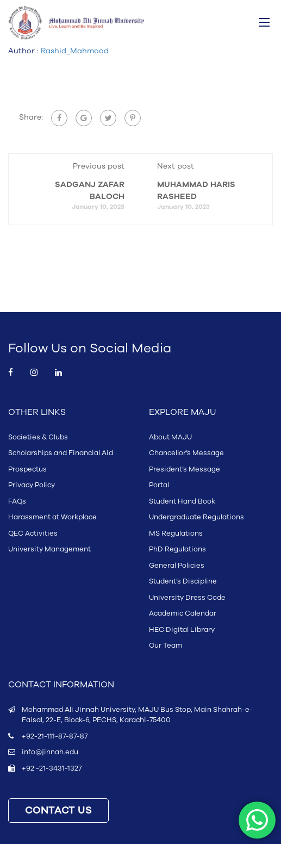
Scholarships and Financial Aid (60, 453)
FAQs (17, 501)
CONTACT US (58, 810)
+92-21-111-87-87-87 (55, 736)
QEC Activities (33, 533)
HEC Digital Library (182, 630)
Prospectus (27, 469)
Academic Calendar (182, 613)
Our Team (165, 645)
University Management (49, 549)
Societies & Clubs (38, 437)
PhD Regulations (177, 549)
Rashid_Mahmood (75, 51)
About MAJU (170, 437)
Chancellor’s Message (186, 453)
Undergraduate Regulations (196, 517)
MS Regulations (176, 533)
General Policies (176, 565)
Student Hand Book (182, 501)
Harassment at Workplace (52, 517)
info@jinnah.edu (50, 752)
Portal (159, 485)
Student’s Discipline (183, 581)
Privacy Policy (31, 485)
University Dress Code (187, 598)
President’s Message (184, 469)
